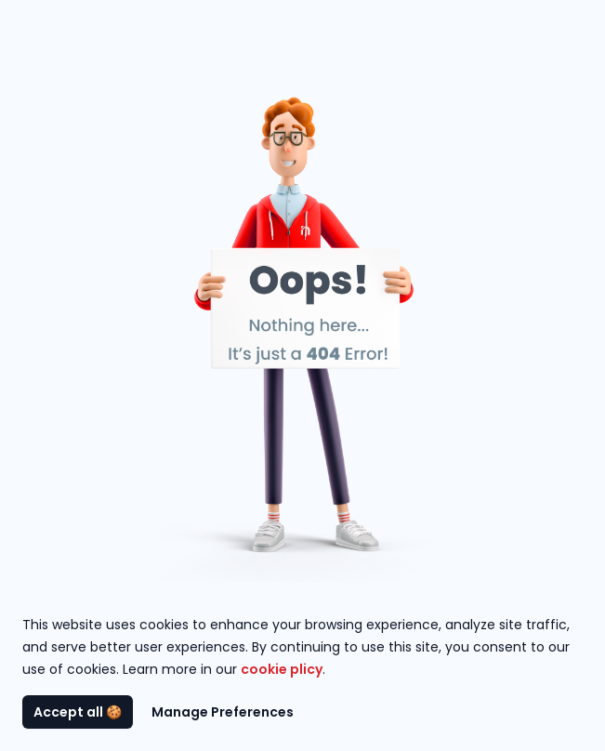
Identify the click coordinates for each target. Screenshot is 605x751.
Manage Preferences (222, 712)
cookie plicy (281, 669)
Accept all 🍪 (77, 712)
